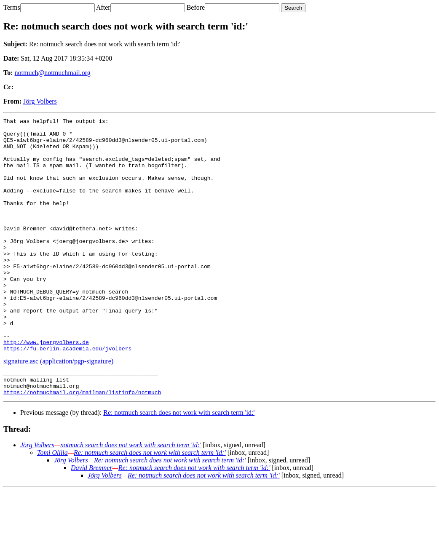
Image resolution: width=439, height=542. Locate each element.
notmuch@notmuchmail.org (53, 72)
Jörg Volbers (40, 101)
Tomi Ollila (52, 504)
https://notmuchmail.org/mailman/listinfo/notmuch (82, 444)
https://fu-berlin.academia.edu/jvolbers (67, 395)
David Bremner (91, 519)
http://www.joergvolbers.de (46, 387)
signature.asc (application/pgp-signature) (58, 407)
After (103, 7)
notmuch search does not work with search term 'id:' (130, 496)
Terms (11, 7)
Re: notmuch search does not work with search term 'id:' (178, 464)
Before (196, 7)
